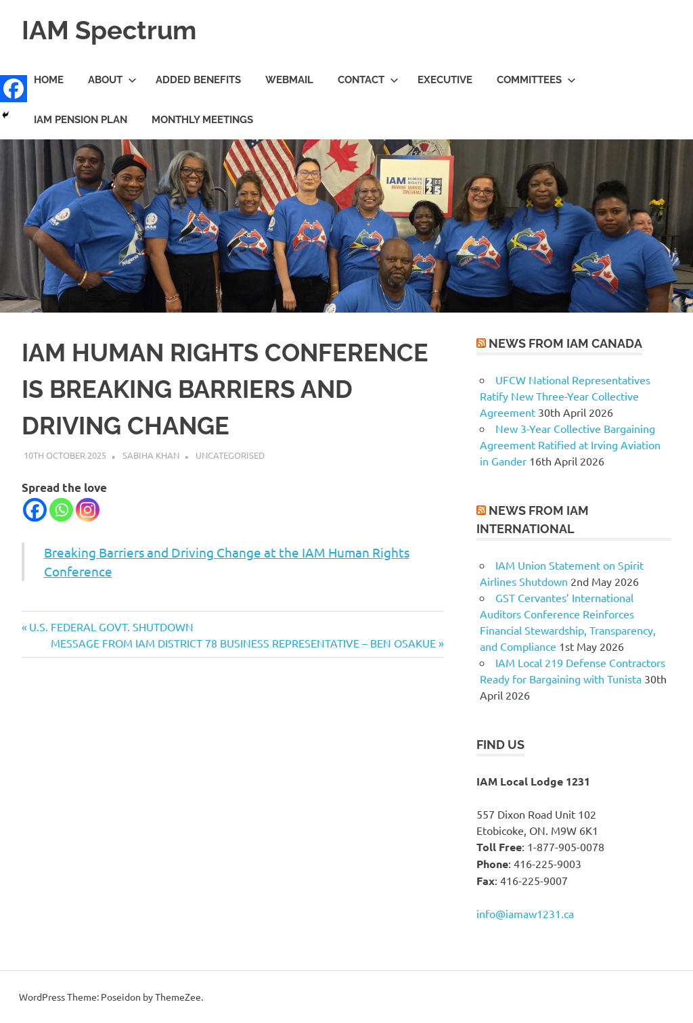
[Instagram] (87, 510)
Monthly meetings (202, 120)
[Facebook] (35, 510)
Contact (368, 80)
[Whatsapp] (61, 510)
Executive (445, 80)
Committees (536, 80)
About (112, 80)
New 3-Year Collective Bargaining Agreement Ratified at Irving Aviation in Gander (570, 445)
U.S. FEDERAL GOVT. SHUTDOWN (111, 626)
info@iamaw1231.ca (525, 913)
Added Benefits (198, 80)
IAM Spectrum (109, 30)
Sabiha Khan (150, 455)
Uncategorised (230, 455)
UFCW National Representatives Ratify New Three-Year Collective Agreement (565, 396)
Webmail (289, 80)
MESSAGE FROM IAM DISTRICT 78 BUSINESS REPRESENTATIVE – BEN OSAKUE (243, 643)
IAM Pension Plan (80, 120)
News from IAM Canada (565, 343)
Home (49, 80)
